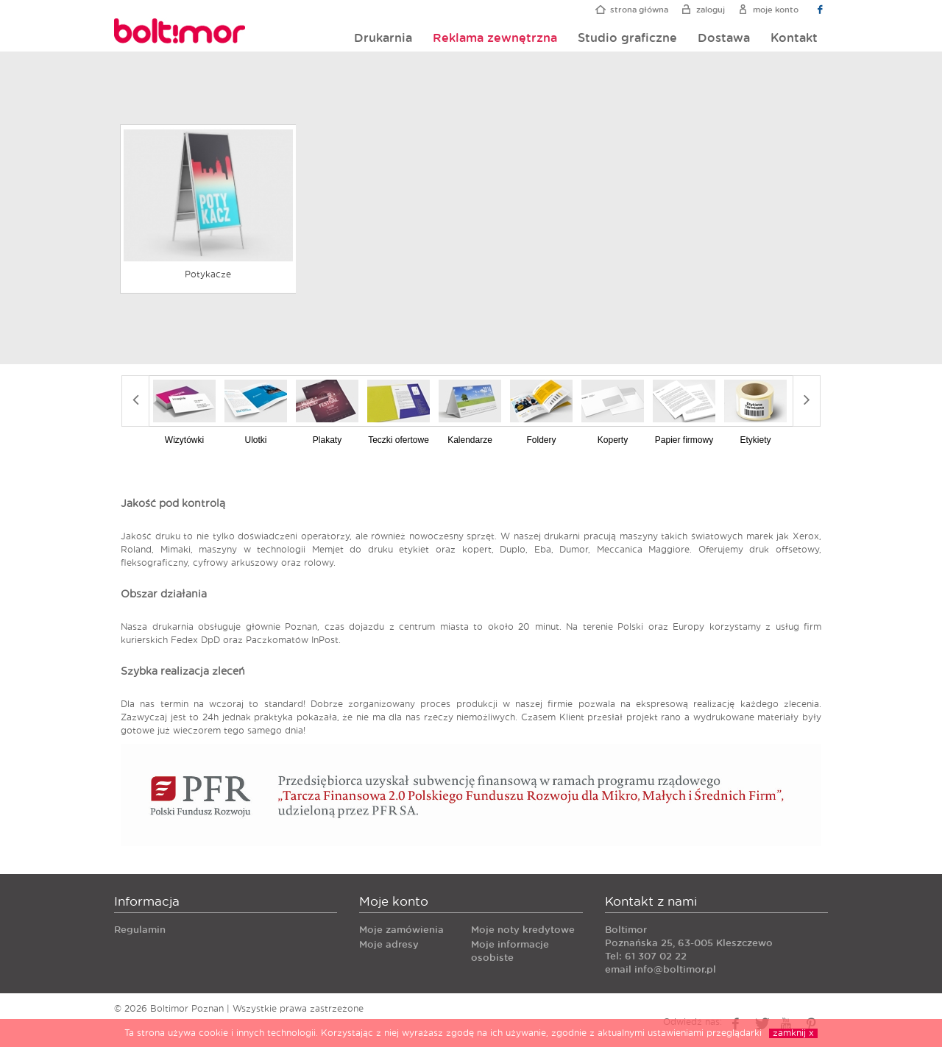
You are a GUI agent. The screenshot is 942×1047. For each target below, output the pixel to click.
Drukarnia (383, 38)
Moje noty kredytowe (523, 930)
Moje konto (775, 10)
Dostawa (724, 38)
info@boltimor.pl (675, 970)
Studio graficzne (627, 38)
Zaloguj (710, 10)
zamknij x (793, 1033)
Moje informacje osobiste (510, 951)
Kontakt (794, 38)
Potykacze (208, 274)
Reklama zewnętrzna (495, 38)
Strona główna (639, 10)
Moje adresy (389, 945)
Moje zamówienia (401, 930)
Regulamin (140, 930)
